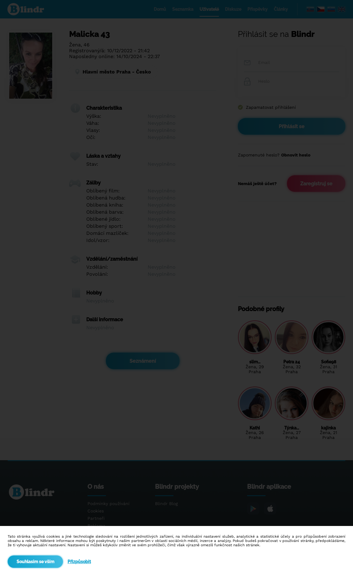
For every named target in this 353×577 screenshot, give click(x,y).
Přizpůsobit (79, 561)
